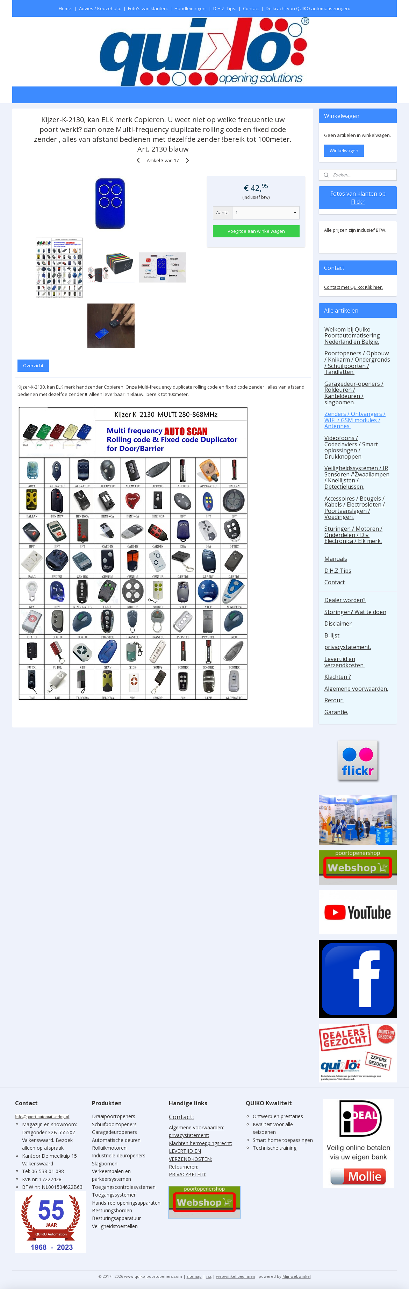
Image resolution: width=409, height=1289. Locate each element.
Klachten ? (337, 677)
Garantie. (336, 712)
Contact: (181, 1117)
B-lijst (331, 635)
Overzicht (33, 365)
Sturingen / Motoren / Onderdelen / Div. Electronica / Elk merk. (353, 535)
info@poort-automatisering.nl (42, 1116)
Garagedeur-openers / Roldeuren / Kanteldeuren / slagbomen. (353, 393)
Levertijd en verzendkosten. (344, 662)
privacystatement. (347, 647)
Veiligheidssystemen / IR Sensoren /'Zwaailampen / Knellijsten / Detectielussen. (356, 477)
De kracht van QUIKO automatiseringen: (308, 8)
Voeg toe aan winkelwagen (256, 231)
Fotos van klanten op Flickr (358, 197)
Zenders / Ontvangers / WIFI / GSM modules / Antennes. (355, 420)
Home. (65, 8)
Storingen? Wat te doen (355, 612)
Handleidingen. (190, 8)
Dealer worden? (345, 600)
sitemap (194, 1276)
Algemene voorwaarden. (356, 688)
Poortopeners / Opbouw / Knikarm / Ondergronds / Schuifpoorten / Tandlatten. (357, 362)
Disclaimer (338, 623)
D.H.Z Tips (337, 570)
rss (208, 1276)
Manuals (335, 559)
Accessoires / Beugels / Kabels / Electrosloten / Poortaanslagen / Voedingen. (354, 508)
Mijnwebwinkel (296, 1276)
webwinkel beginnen (235, 1276)
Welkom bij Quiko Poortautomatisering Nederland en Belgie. (352, 336)
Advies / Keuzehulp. (100, 8)
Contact (251, 8)
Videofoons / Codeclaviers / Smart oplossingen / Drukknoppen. (351, 447)
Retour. (334, 700)
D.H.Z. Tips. (224, 8)
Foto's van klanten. (148, 8)
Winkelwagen (344, 150)
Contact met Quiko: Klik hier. (353, 287)
